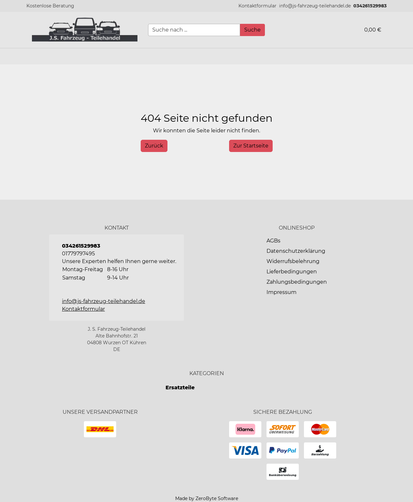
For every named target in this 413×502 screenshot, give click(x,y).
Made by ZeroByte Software (206, 498)
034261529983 (370, 6)
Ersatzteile (180, 387)
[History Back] (154, 146)
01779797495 (78, 254)
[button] (257, 6)
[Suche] (252, 30)
